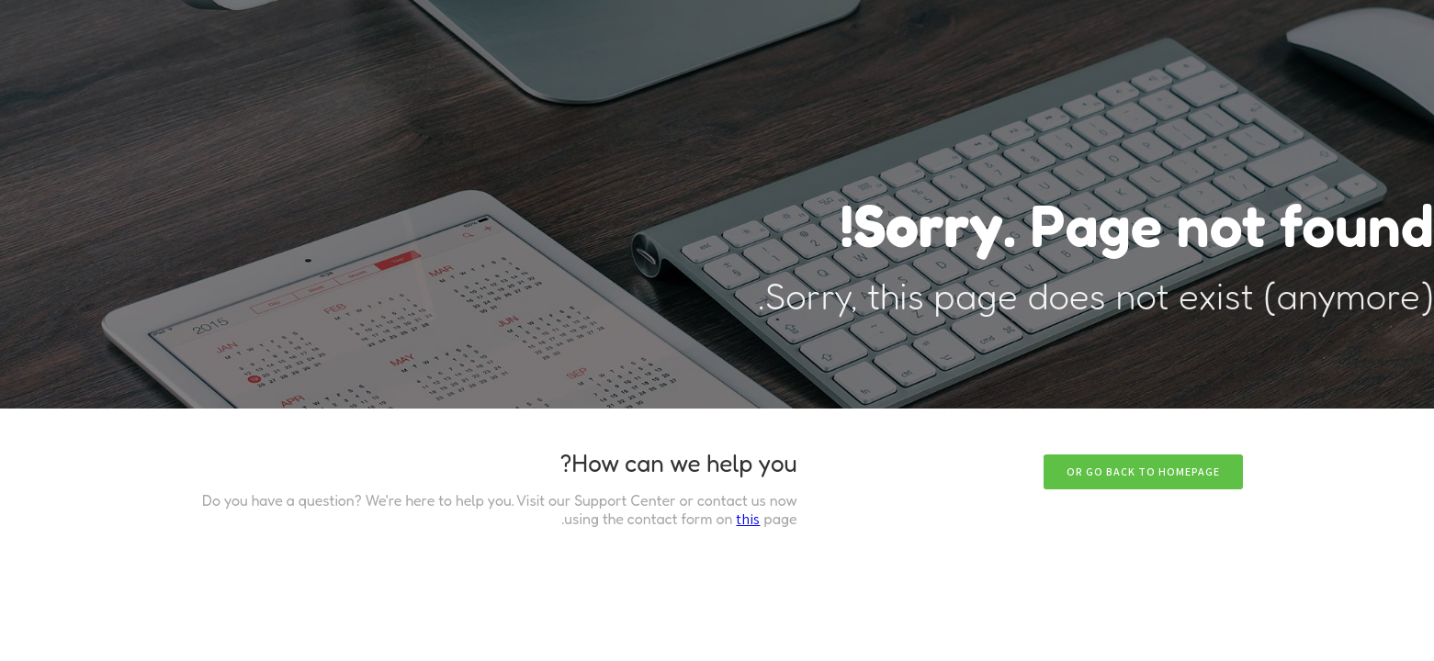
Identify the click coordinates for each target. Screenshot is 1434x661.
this (748, 519)
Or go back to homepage (1143, 471)
